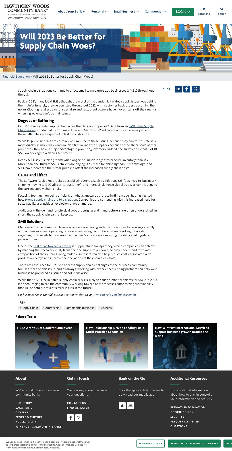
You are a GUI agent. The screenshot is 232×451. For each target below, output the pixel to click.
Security (177, 416)
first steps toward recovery (52, 246)
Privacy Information (187, 407)
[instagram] (78, 417)
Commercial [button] (154, 11)
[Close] (226, 444)
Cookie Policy (181, 412)
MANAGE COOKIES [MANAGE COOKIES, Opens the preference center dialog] (150, 443)
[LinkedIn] (178, 89)
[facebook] (70, 417)
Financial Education (16, 76)
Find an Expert (79, 407)
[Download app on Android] (130, 405)
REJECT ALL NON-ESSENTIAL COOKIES (194, 443)
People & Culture (29, 417)
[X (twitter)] (196, 89)
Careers (21, 412)
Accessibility (26, 421)
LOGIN (183, 12)
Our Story (23, 403)
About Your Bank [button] (70, 11)
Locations (23, 407)
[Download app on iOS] (122, 405)
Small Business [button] (125, 11)
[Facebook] (186, 89)
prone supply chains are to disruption (51, 199)
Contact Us (76, 403)
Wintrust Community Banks (38, 426)
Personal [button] (98, 11)
